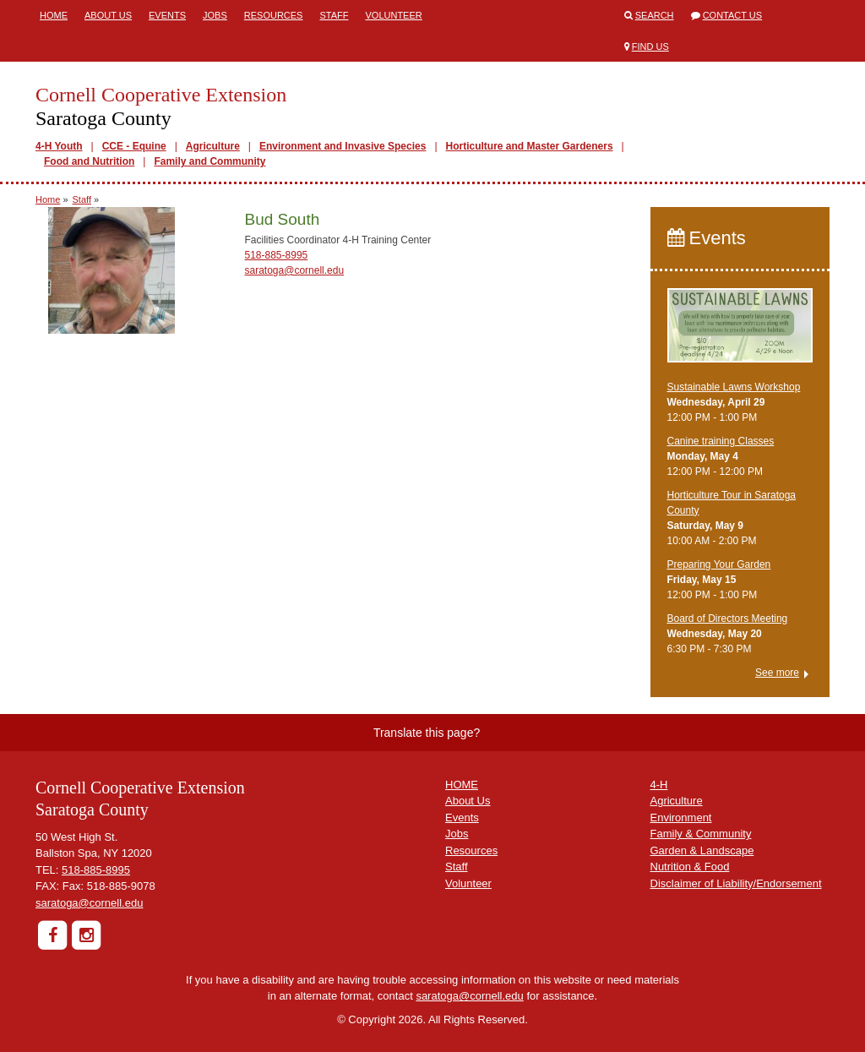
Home (54, 15)
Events (167, 15)
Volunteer (393, 15)
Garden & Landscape (702, 850)
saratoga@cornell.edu (295, 270)
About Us (108, 15)
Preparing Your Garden (719, 564)
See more (777, 673)
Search (654, 15)
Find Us (650, 46)
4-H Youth (59, 146)
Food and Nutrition (89, 161)
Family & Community (701, 833)
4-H (659, 784)
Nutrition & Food (690, 866)
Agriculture (213, 146)
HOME (461, 784)
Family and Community (209, 161)
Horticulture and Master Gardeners (529, 146)
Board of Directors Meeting (727, 618)
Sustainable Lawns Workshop (734, 387)
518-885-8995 (276, 255)
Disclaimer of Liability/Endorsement (736, 883)
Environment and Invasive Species (342, 146)
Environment (681, 817)
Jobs (215, 15)
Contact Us (733, 15)
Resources (273, 15)
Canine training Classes (721, 441)
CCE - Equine (134, 146)
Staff (333, 15)
